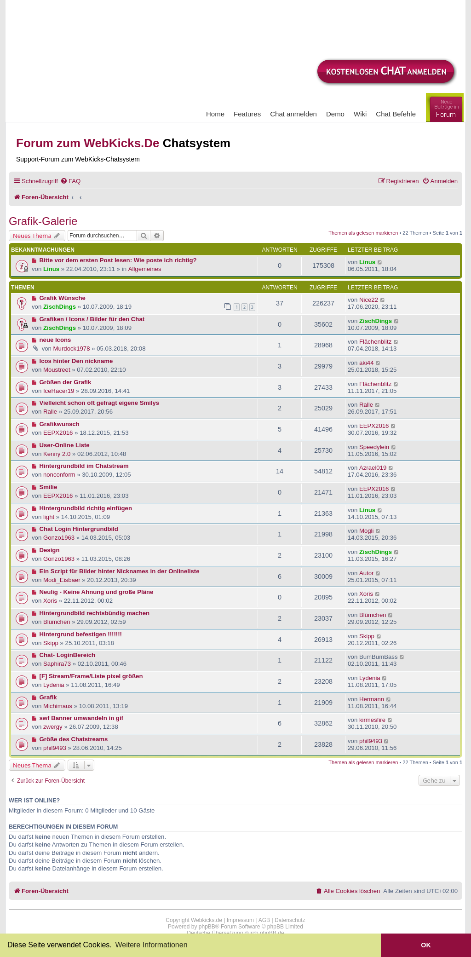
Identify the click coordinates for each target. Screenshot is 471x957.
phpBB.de (272, 933)
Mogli (366, 530)
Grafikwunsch (60, 424)
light (48, 516)
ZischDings (59, 306)
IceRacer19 (58, 390)
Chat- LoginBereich (68, 654)
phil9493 (54, 747)
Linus (51, 268)
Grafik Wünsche (63, 297)
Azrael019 (372, 467)
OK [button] (426, 945)
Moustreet (56, 369)
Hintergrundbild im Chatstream (84, 465)
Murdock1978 (71, 348)
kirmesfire (372, 719)
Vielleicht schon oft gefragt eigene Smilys (100, 402)
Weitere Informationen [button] (151, 945)
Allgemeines (144, 268)
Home (215, 114)
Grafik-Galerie (43, 221)
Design (50, 550)
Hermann (371, 699)
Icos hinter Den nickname (76, 360)
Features (247, 114)
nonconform (59, 474)
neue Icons (55, 339)
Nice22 (368, 299)
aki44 (366, 362)
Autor (366, 573)
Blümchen (56, 621)
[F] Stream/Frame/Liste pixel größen (91, 676)
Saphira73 (57, 663)
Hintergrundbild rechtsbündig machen (95, 613)
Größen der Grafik (66, 382)
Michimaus (57, 706)
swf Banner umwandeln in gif (81, 718)
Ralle (50, 411)
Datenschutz (290, 920)
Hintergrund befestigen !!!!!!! (81, 634)
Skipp (50, 643)
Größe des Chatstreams (74, 739)
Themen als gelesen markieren (363, 233)
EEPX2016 (58, 432)
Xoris (50, 600)
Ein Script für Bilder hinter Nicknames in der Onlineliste (120, 571)
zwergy (53, 726)
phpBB (207, 926)
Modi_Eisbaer (61, 580)
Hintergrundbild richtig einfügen (86, 508)
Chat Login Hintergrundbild (79, 528)
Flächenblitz (375, 341)
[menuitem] (70, 181)
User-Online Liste (65, 445)
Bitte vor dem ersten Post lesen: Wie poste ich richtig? (118, 260)
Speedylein (374, 447)
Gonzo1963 (59, 537)
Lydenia (53, 684)
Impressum (240, 920)
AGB (264, 920)
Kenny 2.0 (56, 453)
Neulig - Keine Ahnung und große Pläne (97, 591)
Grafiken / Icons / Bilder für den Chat (92, 319)
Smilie (48, 487)
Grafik (48, 697)
